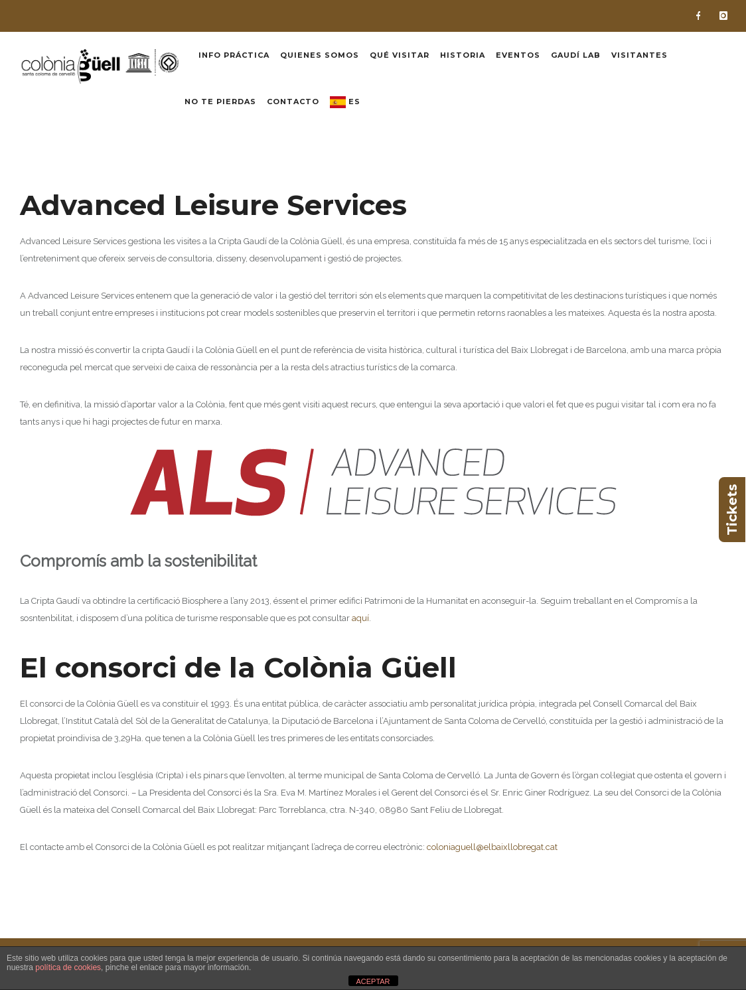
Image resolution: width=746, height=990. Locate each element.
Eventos (518, 55)
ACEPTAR (373, 981)
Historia (462, 55)
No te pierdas (220, 101)
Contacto (293, 101)
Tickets (732, 509)
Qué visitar (399, 55)
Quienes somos (319, 55)
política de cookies (68, 967)
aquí (360, 618)
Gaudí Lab (576, 55)
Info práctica (233, 55)
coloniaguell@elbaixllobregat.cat (492, 847)
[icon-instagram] (723, 16)
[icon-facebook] (701, 16)
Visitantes (639, 55)
